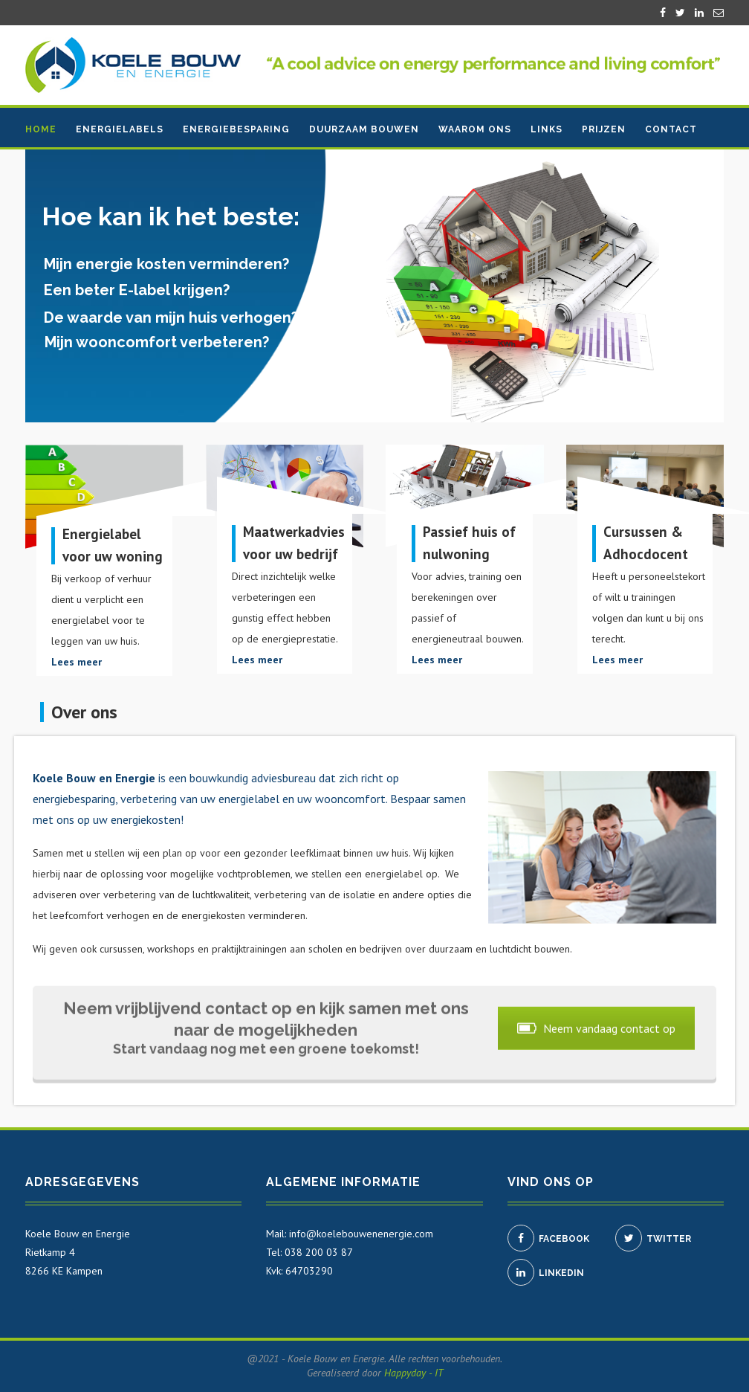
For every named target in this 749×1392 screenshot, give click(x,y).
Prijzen (604, 129)
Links (546, 129)
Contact (671, 129)
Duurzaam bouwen (364, 129)
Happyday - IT (413, 1372)
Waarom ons (474, 129)
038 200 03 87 (319, 1252)
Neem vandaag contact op (596, 1026)
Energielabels (119, 129)
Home (40, 129)
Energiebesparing (236, 129)
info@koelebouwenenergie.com (361, 1233)
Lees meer (76, 661)
